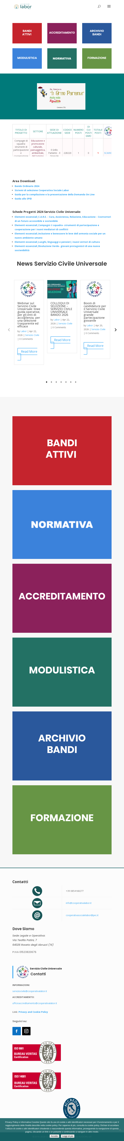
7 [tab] (75, 382)
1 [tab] (46, 382)
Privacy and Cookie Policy (33, 1011)
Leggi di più (67, 1136)
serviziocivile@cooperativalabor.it (29, 991)
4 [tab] (61, 382)
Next (115, 330)
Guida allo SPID (23, 198)
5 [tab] (66, 382)
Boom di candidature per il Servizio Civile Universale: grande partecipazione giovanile (95, 311)
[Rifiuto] (120, 1129)
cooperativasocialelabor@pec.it (82, 915)
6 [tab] (70, 382)
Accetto (54, 1136)
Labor (24, 331)
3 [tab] (56, 382)
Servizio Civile (32, 335)
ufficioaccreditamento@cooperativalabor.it (34, 1003)
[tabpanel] (29, 322)
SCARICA (108, 152)
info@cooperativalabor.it (79, 902)
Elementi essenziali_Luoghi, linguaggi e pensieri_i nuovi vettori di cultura (57, 241)
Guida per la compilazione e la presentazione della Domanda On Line (55, 194)
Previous (9, 330)
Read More (29, 351)
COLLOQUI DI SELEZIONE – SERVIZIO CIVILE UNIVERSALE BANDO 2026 (61, 309)
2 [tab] (51, 382)
